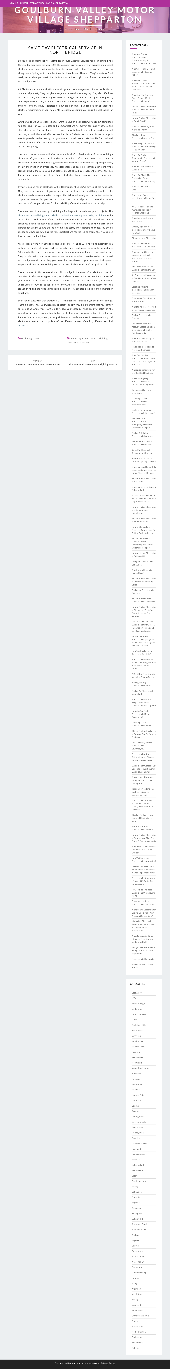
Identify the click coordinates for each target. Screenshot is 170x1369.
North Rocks (137, 1310)
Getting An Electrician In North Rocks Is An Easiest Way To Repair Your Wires (143, 869)
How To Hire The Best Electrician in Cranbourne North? (143, 892)
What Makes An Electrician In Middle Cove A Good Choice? (144, 849)
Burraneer (136, 1073)
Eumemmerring (139, 1272)
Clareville (136, 1197)
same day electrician (82, 338)
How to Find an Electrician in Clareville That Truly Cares (144, 581)
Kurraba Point (138, 1095)
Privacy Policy (108, 1363)
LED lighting (100, 338)
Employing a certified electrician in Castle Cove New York (143, 229)
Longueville (137, 1304)
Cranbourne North (140, 1315)
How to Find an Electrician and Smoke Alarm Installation (144, 510)
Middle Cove (137, 1294)
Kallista (135, 1348)
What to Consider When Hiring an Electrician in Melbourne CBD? (142, 939)
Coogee (135, 1105)
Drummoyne (137, 1251)
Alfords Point (138, 1256)
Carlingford (137, 1267)
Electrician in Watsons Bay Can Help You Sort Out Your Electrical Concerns (144, 768)
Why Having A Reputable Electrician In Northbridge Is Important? (144, 146)
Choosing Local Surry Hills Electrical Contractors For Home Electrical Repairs (144, 470)
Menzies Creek (138, 1046)
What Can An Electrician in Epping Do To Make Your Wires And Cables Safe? (144, 912)
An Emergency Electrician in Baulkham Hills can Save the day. (144, 278)
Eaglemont (137, 1337)
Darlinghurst (138, 1116)
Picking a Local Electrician (144, 238)
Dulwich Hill (137, 1218)
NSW (36, 338)
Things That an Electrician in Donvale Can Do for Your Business (144, 734)
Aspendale (136, 1208)
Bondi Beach (137, 1030)
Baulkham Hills (139, 1025)
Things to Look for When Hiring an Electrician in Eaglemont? (143, 950)
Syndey (135, 1186)
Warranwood (137, 1326)
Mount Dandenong (140, 1068)
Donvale (135, 1245)
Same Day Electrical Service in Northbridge (65, 50)
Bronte (135, 1175)
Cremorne (136, 1100)
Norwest (136, 1079)
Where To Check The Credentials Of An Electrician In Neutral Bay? (144, 178)
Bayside (135, 1240)
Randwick (136, 1111)
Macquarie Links (139, 1121)
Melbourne (137, 1009)
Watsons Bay (138, 1261)
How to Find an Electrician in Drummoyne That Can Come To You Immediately (144, 838)
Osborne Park (138, 1165)
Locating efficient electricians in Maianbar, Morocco (143, 289)
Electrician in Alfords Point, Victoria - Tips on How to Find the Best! (143, 757)
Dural (134, 1019)
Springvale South (140, 1224)
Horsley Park (137, 1132)
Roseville (136, 1052)
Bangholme (137, 1127)
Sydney (135, 1299)
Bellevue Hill (137, 1170)
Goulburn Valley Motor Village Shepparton (39, 3)
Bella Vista (137, 1191)
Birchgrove (137, 1213)
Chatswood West (139, 1143)
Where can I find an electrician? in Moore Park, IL (144, 198)
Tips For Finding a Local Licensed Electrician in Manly (142, 818)
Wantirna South (139, 1229)
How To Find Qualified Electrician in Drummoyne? (142, 745)
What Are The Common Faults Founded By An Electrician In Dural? (142, 98)
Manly (134, 1283)
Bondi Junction (139, 1181)
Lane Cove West (139, 1014)
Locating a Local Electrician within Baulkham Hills (140, 401)
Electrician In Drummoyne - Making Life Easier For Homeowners (144, 881)
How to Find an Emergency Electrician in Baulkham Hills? (144, 109)
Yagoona (136, 1202)
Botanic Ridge (138, 1003)
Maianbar (136, 1089)
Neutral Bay (137, 1057)
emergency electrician (78, 341)
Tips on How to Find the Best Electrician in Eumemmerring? (143, 791)
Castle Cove (137, 992)
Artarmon (136, 1288)
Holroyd (135, 1278)
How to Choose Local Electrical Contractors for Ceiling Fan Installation (144, 530)
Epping (135, 1321)
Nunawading (137, 1342)
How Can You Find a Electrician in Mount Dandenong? (141, 714)
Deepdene (136, 1138)
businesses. (23, 325)
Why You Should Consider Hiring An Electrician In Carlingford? (143, 780)
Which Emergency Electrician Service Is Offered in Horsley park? (143, 381)
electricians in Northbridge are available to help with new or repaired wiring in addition (62, 215)
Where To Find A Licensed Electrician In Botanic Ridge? (143, 71)
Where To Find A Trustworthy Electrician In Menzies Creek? (144, 158)
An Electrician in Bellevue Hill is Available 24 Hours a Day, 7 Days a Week (144, 498)
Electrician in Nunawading (144, 959)
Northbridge (27, 338)
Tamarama (137, 1084)
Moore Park (137, 1062)
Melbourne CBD (139, 1331)
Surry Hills (136, 1035)
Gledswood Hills (139, 1154)
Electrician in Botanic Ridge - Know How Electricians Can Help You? (144, 702)
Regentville (137, 1148)
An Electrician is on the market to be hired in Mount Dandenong (142, 209)
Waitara (135, 1235)
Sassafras (136, 1159)
